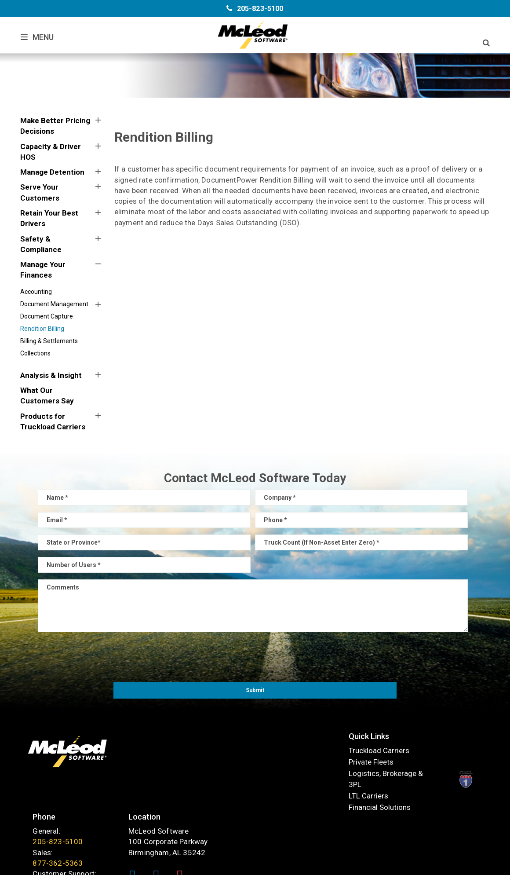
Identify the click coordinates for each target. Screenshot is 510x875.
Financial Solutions (169, 804)
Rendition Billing (42, 328)
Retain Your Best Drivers (49, 218)
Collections (35, 353)
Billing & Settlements (49, 340)
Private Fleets (160, 759)
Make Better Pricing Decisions (55, 125)
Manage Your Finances (43, 269)
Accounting (36, 291)
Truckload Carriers (168, 748)
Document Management (54, 304)
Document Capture (46, 316)
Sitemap (280, 864)
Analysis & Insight (51, 375)
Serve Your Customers (39, 192)
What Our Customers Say (47, 395)
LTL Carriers (157, 793)
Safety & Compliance (41, 244)
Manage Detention (52, 172)
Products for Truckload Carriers (52, 421)
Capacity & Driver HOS (50, 151)
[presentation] (255, 656)
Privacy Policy (320, 864)
